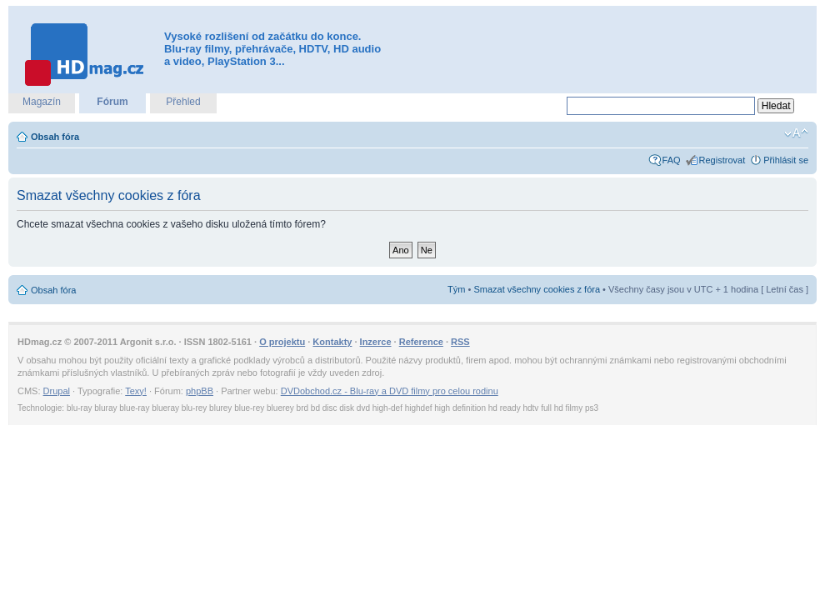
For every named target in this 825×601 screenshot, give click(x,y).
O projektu (282, 342)
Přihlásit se (785, 160)
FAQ (671, 160)
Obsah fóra (55, 137)
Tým (456, 289)
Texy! (136, 391)
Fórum (112, 102)
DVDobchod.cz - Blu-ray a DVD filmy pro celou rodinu (389, 391)
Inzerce (376, 342)
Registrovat (722, 160)
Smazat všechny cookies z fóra (536, 289)
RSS (460, 342)
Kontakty (332, 342)
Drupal (56, 391)
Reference (421, 342)
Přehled (183, 102)
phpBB (199, 391)
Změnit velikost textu (796, 133)
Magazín (41, 102)
